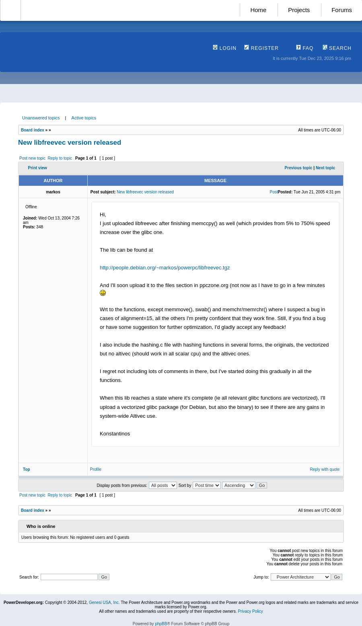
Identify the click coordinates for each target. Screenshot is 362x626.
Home (258, 9)
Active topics (84, 117)
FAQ (304, 48)
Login (225, 48)
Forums (341, 9)
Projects (299, 9)
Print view (37, 168)
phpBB (161, 624)
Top (26, 469)
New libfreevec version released (69, 142)
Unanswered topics (41, 117)
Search (337, 48)
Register (261, 48)
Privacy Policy (250, 611)
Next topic (325, 168)
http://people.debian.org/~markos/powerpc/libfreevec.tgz (165, 268)
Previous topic (299, 168)
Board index (32, 130)
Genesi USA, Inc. (104, 602)
